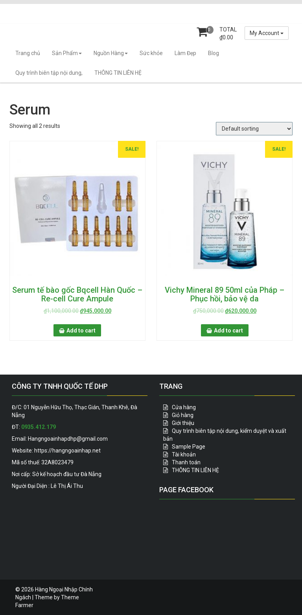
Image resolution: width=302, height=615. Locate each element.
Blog (213, 53)
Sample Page (188, 446)
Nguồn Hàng (111, 53)
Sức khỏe (151, 53)
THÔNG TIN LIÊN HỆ (118, 73)
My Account (267, 33)
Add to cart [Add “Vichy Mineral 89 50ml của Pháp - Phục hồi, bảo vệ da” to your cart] (228, 330)
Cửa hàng (184, 407)
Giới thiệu (183, 423)
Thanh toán (186, 462)
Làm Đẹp (185, 53)
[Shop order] (254, 128)
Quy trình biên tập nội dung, (49, 73)
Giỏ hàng (182, 415)
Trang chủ (27, 53)
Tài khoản (184, 454)
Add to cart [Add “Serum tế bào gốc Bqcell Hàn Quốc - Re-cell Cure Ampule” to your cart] (81, 330)
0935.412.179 (38, 427)
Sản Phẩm (67, 53)
